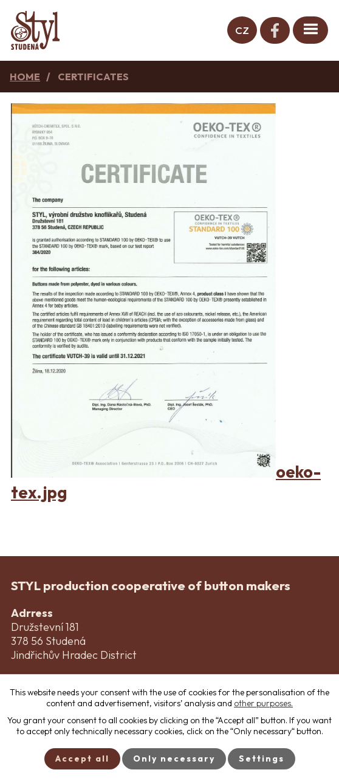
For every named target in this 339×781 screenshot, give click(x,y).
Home (25, 77)
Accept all (82, 758)
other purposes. (263, 703)
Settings (261, 758)
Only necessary (174, 758)
